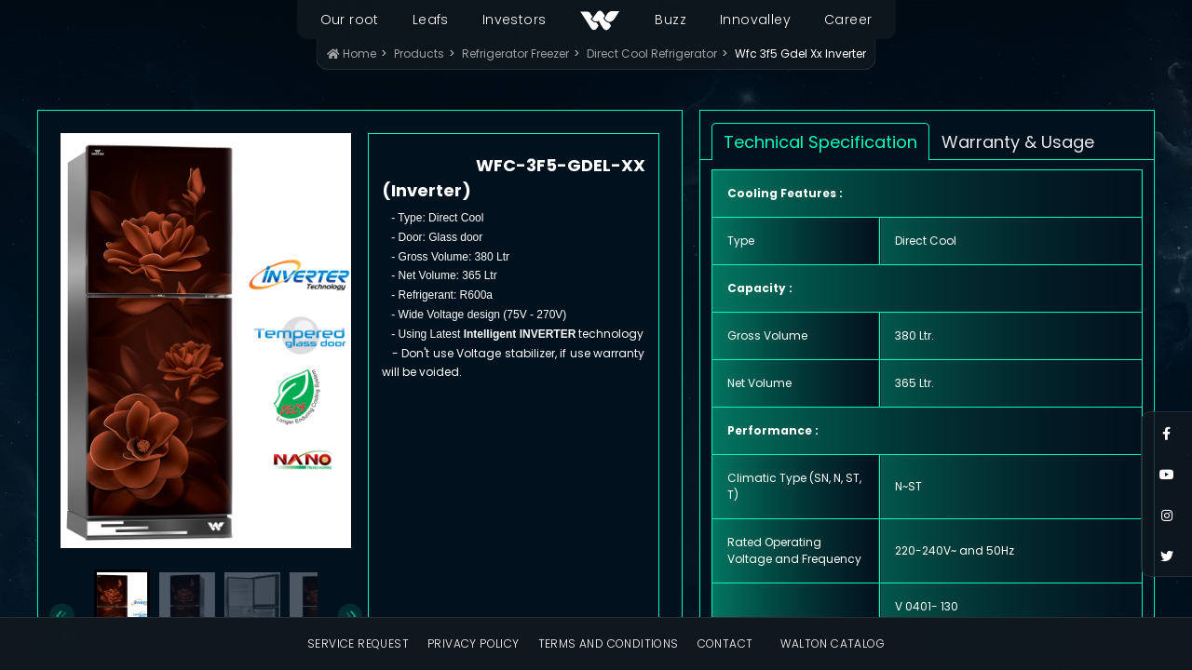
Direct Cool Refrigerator (652, 53)
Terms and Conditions (608, 643)
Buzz (670, 19)
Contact (725, 643)
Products (419, 53)
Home (351, 53)
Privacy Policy (473, 643)
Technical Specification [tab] (820, 142)
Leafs (431, 19)
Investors (514, 19)
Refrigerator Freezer (515, 53)
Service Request (358, 643)
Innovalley (755, 19)
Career (848, 19)
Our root (349, 19)
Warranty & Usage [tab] (1017, 142)
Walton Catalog (832, 643)
